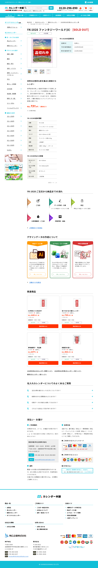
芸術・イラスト (11, 68)
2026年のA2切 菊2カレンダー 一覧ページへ (67, 371)
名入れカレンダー (40, 22)
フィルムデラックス (13, 108)
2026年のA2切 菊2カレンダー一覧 (70, 22)
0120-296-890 (68, 7)
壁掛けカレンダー (37, 10)
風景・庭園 (10, 54)
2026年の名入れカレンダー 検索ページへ (40, 371)
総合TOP (29, 22)
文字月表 (9, 89)
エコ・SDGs (10, 103)
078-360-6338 (39, 455)
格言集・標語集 (11, 94)
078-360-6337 (13, 554)
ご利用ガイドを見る (35, 228)
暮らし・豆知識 (11, 84)
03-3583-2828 (41, 552)
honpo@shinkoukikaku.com (45, 459)
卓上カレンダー (28, 10)
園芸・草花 (10, 64)
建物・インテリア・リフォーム (13, 74)
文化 (8, 79)
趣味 (8, 59)
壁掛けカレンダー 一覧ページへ (37, 374)
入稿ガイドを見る (35, 282)
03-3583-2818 (41, 554)
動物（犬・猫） (11, 98)
